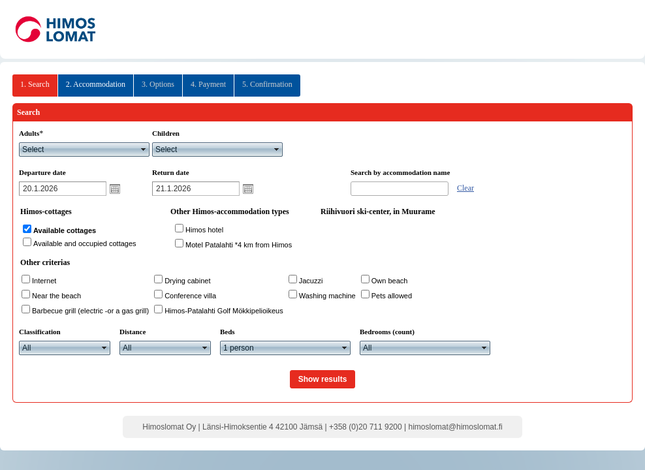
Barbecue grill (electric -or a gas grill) (90, 311)
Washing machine (327, 296)
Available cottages (64, 230)
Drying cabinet (187, 281)
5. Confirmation (267, 84)
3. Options (158, 84)
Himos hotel (204, 230)
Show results (322, 379)
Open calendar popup (115, 188)
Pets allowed (391, 296)
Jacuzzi (311, 281)
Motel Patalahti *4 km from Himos (238, 245)
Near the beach (56, 296)
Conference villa (190, 296)
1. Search (35, 84)
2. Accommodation (95, 84)
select (143, 149)
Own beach (389, 281)
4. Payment (208, 84)
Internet (44, 281)
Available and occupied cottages (84, 243)
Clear (465, 188)
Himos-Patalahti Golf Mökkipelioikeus (224, 311)
